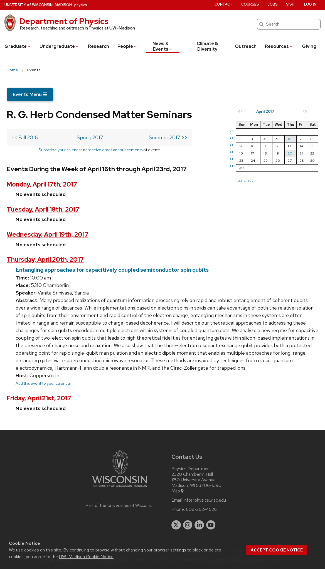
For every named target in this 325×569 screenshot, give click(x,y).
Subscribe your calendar (60, 149)
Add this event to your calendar (43, 383)
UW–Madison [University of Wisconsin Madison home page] (38, 5)
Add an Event (247, 181)
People (127, 46)
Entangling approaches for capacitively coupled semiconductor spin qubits (112, 269)
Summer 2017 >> (168, 137)
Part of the (120, 505)
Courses (250, 4)
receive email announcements (115, 149)
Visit (291, 4)
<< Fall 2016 (24, 137)
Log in (310, 4)
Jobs (272, 4)
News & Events (162, 46)
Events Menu (30, 94)
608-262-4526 (201, 509)
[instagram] (188, 525)
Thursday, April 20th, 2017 (45, 260)
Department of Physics (64, 21)
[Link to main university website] (119, 488)
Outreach (246, 46)
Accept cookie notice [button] (277, 550)
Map (177, 491)
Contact (224, 4)
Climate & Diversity (207, 46)
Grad (17, 46)
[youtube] (211, 525)
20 (290, 153)
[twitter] (176, 525)
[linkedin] (199, 525)
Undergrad (59, 46)
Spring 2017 (90, 137)
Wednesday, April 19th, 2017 (47, 234)
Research (98, 46)
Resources (279, 46)
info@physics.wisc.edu (205, 500)
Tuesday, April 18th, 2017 (43, 209)
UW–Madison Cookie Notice (86, 557)
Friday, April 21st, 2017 (39, 398)
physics (80, 5)
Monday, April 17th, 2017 (42, 184)
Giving (309, 46)
